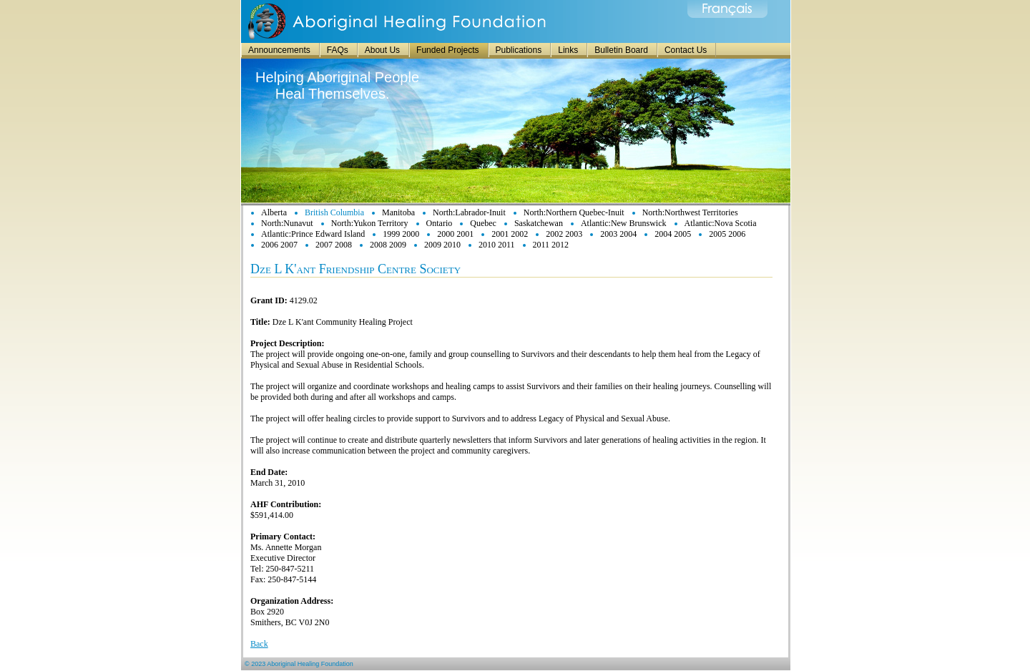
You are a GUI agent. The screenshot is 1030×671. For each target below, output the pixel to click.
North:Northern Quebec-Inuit (574, 212)
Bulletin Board (621, 50)
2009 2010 (442, 245)
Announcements (279, 50)
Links (568, 50)
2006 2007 (279, 245)
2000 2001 (455, 234)
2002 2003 (564, 234)
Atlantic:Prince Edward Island (313, 234)
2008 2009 (388, 245)
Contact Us (685, 50)
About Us (382, 50)
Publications (519, 50)
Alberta (274, 212)
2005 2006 (727, 234)
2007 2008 (333, 245)
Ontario (439, 223)
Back (259, 644)
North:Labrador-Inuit (469, 212)
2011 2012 (551, 245)
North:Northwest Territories (690, 212)
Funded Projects (447, 50)
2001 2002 (509, 234)
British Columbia (334, 212)
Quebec (483, 223)
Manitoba (398, 212)
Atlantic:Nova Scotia (721, 223)
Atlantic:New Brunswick (624, 223)
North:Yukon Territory (369, 223)
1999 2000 (401, 234)
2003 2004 (618, 234)
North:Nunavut (287, 223)
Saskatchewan (538, 223)
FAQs (337, 50)
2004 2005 (672, 234)
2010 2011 (497, 245)
